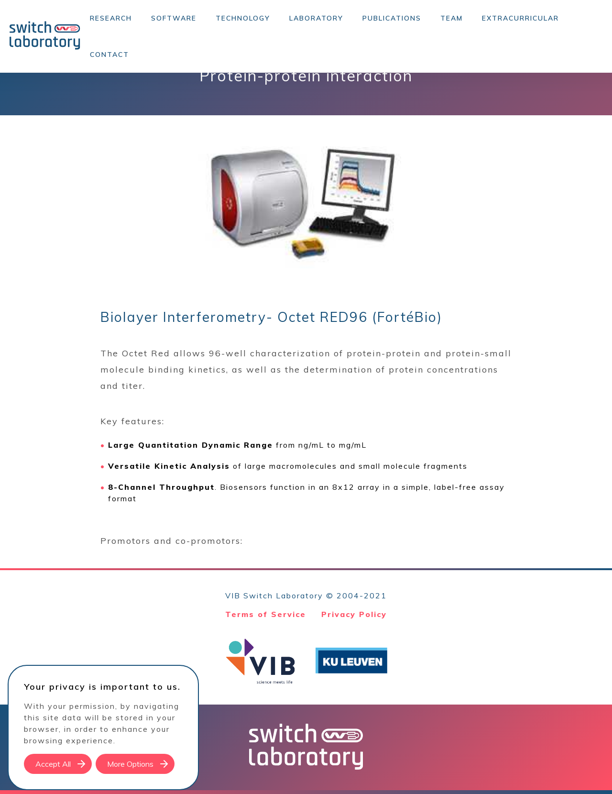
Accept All (53, 764)
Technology (243, 18)
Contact (109, 54)
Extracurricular (520, 18)
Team (451, 18)
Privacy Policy (354, 614)
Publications (391, 18)
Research (111, 18)
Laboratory (316, 18)
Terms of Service (265, 614)
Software (174, 18)
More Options (130, 764)
